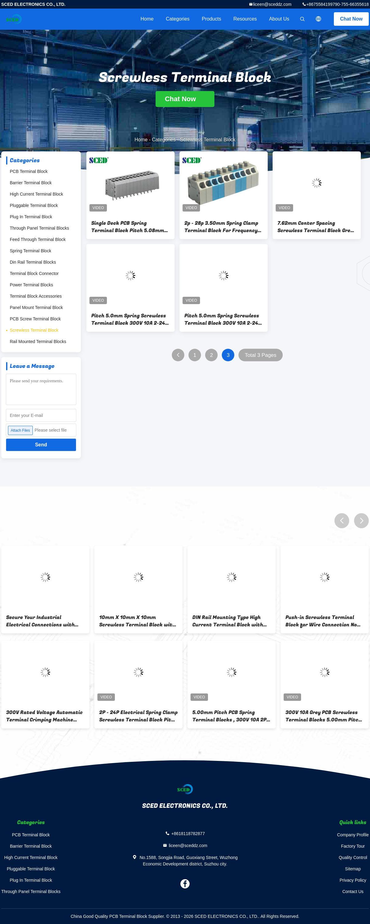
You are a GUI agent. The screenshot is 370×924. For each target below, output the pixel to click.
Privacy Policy (353, 880)
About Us (279, 18)
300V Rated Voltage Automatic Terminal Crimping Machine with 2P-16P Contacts (44, 716)
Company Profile (353, 834)
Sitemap (353, 868)
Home (147, 18)
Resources (245, 18)
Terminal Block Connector (34, 273)
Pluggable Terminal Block (34, 205)
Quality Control (353, 857)
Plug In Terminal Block (31, 216)
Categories (177, 18)
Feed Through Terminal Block (38, 239)
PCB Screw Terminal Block (35, 318)
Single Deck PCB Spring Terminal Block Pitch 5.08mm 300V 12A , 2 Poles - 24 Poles (127, 227)
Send (41, 444)
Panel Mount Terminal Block (36, 307)
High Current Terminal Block (36, 194)
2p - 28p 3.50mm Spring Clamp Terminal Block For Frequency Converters (221, 227)
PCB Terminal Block (28, 171)
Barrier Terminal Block (31, 182)
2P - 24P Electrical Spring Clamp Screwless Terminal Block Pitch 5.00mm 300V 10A (138, 716)
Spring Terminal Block (30, 250)
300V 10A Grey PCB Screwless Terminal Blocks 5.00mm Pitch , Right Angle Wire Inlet (323, 716)
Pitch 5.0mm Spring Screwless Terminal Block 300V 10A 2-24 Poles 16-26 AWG (128, 319)
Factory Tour (353, 846)
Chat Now (351, 18)
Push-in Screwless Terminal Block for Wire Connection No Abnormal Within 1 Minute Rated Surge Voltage (321, 621)
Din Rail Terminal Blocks (33, 262)
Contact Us (353, 891)
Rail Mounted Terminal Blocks (38, 341)
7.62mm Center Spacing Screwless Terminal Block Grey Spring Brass (315, 227)
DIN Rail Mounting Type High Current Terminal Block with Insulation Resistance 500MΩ (228, 621)
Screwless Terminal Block (34, 330)
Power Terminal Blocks (31, 284)
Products (211, 18)
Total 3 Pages (260, 355)
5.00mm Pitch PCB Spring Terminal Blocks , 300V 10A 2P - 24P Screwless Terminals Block (231, 716)
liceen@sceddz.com (272, 4)
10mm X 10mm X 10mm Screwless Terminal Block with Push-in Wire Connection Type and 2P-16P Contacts (137, 621)
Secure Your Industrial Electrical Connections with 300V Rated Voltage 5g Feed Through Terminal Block (40, 621)
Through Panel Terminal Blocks (39, 228)
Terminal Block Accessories (36, 296)
